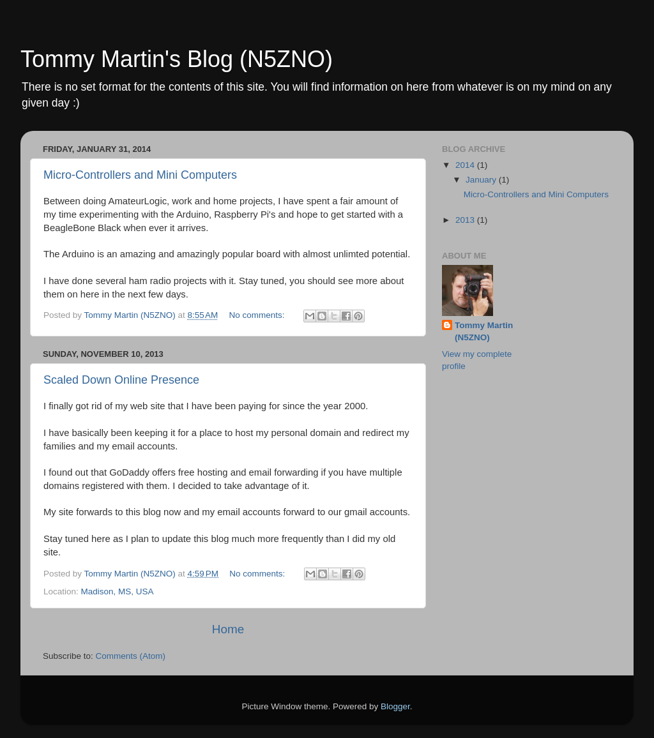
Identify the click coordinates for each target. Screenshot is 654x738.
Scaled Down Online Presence (121, 379)
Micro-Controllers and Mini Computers (140, 175)
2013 (466, 220)
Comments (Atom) (131, 656)
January (482, 179)
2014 (466, 165)
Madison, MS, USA (117, 591)
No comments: (258, 315)
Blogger (395, 706)
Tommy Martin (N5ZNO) (484, 331)
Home (228, 629)
